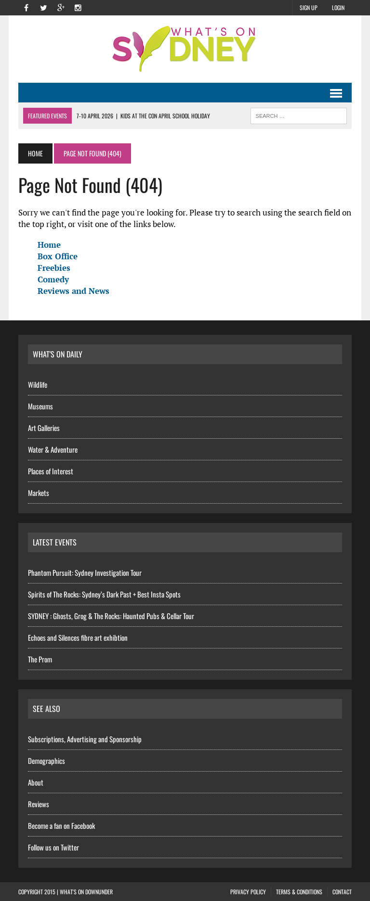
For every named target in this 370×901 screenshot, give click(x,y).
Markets (38, 492)
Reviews (38, 804)
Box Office (58, 256)
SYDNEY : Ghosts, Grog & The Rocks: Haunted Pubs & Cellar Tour (111, 615)
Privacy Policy (248, 892)
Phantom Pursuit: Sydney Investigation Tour (85, 572)
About (35, 782)
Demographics (46, 760)
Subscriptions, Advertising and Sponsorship (85, 739)
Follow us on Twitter (53, 847)
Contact (342, 892)
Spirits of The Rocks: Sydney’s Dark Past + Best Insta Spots (104, 594)
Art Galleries (44, 427)
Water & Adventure (53, 449)
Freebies (54, 267)
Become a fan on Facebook (61, 825)
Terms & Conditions (299, 892)
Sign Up (308, 7)
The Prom (40, 659)
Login (338, 7)
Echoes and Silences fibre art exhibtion (78, 637)
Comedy (53, 279)
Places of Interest (50, 471)
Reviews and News (73, 290)
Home (49, 244)
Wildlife (37, 384)
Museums (40, 406)
